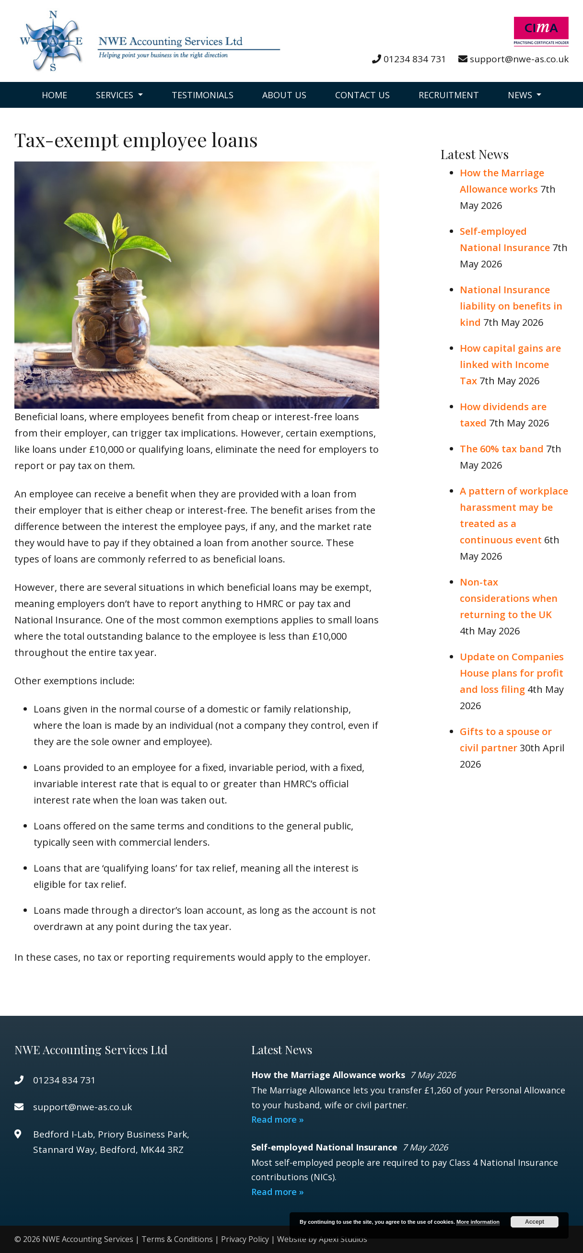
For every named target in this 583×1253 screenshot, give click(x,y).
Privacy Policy (245, 1239)
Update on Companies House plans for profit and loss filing (512, 673)
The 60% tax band (502, 448)
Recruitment (449, 95)
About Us (284, 95)
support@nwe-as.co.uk (519, 59)
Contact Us (362, 95)
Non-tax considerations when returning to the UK (509, 598)
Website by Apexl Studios (322, 1239)
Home (54, 95)
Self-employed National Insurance (325, 1147)
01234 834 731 (415, 59)
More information (478, 1222)
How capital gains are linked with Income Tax (510, 364)
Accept (534, 1222)
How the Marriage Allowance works (329, 1075)
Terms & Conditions (177, 1239)
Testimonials (202, 95)
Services (116, 95)
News (521, 95)
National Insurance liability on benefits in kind (511, 306)
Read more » (277, 1119)
